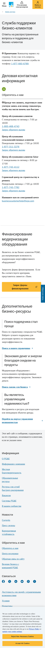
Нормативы (7, 606)
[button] (4, 4)
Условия (5, 600)
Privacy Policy (34, 630)
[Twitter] (9, 581)
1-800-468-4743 (10, 126)
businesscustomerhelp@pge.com (18, 200)
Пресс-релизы (8, 525)
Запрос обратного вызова (13, 129)
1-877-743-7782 (10, 187)
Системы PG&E (9, 500)
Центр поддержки (10, 553)
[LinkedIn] (16, 581)
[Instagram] (28, 581)
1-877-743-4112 (10, 167)
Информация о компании (13, 464)
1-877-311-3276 (10, 146)
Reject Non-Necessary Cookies (22, 637)
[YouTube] (22, 581)
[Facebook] (3, 581)
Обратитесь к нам (10, 548)
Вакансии (6, 495)
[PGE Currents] (34, 581)
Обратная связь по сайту (13, 558)
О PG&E (6, 458)
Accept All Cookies (22, 644)
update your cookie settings (12, 632)
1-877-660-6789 (20, 63)
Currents (6, 520)
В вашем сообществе (11, 506)
